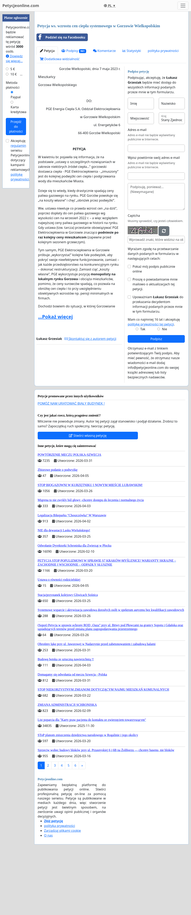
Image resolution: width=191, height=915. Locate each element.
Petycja (47, 107)
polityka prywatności (163, 107)
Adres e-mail (137, 186)
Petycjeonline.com (20, 5)
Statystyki (131, 107)
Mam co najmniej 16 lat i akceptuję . (154, 378)
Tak (142, 385)
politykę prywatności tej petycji (151, 380)
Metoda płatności (12, 205)
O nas (48, 891)
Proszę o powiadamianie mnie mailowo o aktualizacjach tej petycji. (155, 340)
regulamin (18, 266)
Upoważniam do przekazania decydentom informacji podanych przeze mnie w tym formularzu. (157, 360)
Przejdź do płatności (16, 247)
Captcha (134, 272)
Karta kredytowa (18, 229)
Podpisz (156, 395)
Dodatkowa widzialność (60, 115)
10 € (13, 194)
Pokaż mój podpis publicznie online (153, 325)
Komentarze (104, 107)
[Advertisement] (111, 46)
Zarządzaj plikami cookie (62, 887)
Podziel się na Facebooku (61, 93)
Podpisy (73, 107)
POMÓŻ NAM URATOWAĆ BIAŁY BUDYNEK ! (71, 459)
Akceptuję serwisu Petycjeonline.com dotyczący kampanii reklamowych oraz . (24, 280)
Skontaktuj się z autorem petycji (90, 395)
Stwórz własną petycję (87, 491)
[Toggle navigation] (183, 6)
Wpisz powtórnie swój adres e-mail (154, 214)
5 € (12, 189)
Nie (164, 385)
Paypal (16, 217)
